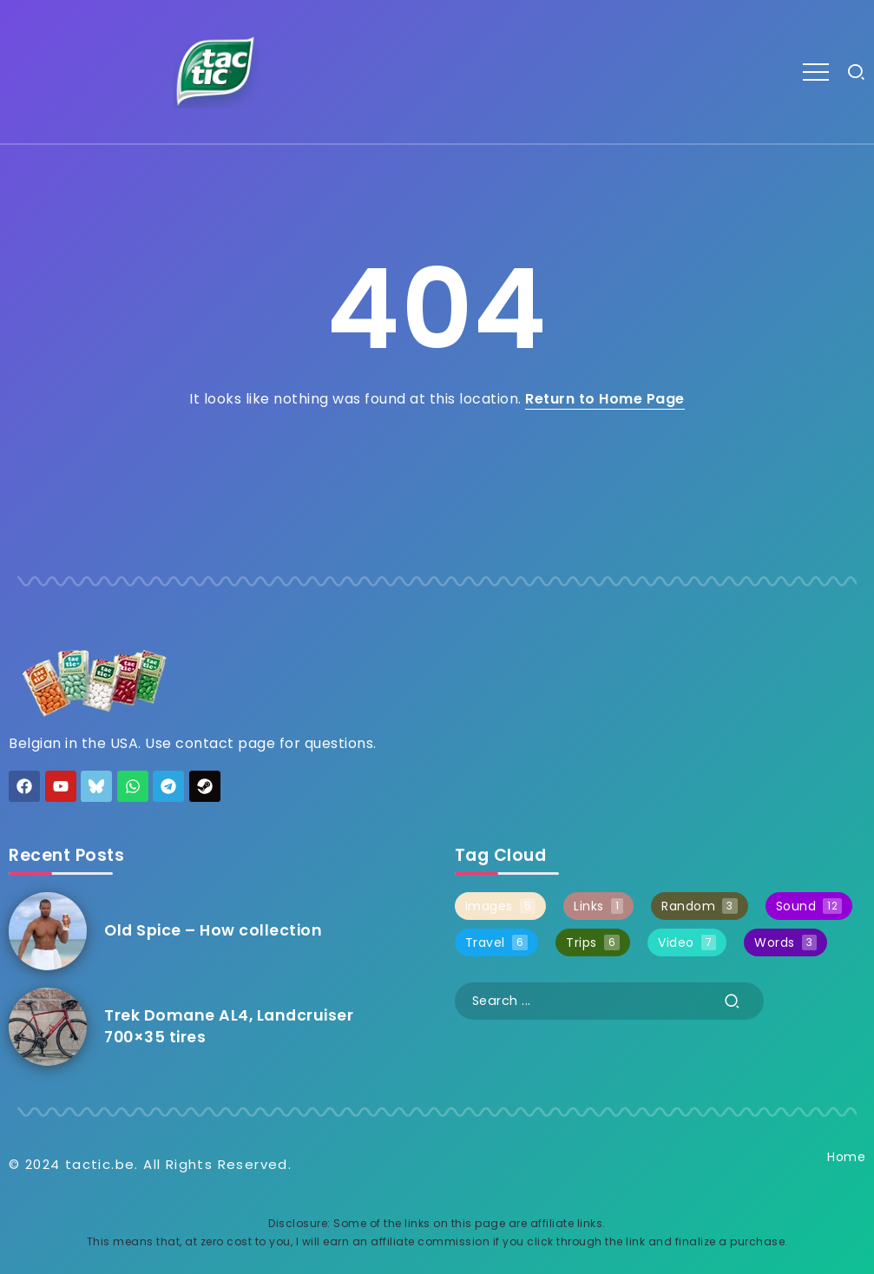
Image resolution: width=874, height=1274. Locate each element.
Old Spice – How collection (213, 930)
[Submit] (732, 1001)
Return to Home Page (605, 399)
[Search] (610, 1001)
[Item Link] (48, 931)
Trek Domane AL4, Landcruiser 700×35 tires (228, 1026)
